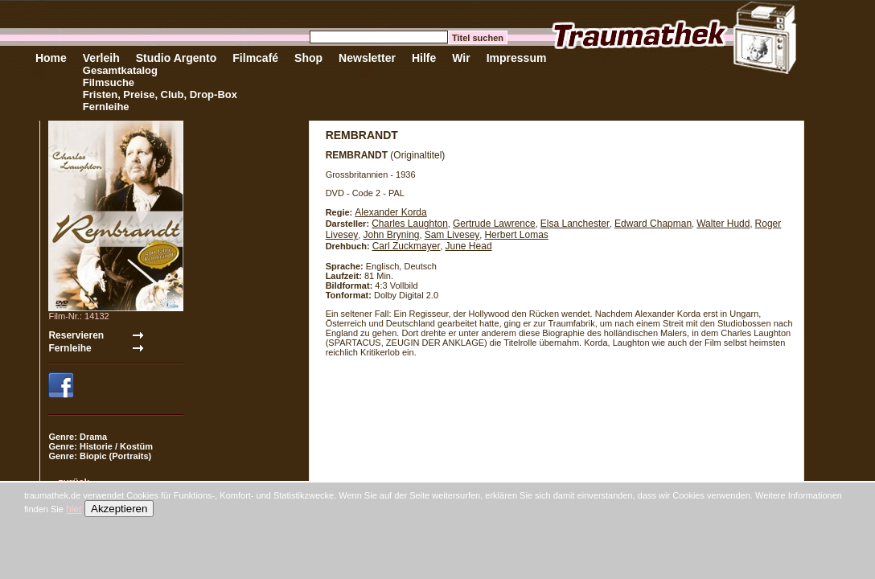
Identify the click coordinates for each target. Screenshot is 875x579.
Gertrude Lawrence (494, 223)
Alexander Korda (390, 212)
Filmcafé (255, 57)
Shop (308, 57)
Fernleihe (106, 107)
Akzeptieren (119, 509)
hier (74, 509)
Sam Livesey (452, 234)
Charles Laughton (410, 223)
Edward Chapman (653, 223)
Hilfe (424, 57)
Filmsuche (108, 82)
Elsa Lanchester (575, 223)
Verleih (101, 57)
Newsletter (367, 57)
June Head (469, 246)
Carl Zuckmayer (406, 246)
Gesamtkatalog (120, 70)
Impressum (517, 57)
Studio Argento (176, 57)
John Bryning (391, 234)
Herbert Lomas (516, 234)
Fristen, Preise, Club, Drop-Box (160, 94)
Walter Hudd (723, 223)
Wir (461, 57)
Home (51, 57)
